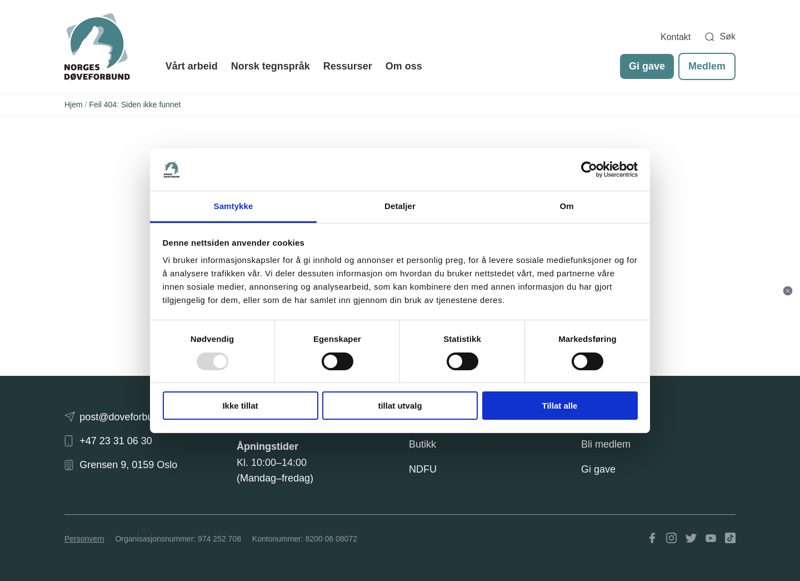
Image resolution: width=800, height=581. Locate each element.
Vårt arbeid (192, 66)
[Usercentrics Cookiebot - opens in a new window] (589, 169)
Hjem (73, 104)
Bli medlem (606, 444)
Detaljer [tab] (400, 206)
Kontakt (676, 37)
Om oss (404, 66)
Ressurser (347, 66)
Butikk (422, 444)
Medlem (707, 66)
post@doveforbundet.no (132, 417)
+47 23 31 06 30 (115, 441)
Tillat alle (560, 405)
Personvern (84, 538)
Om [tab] (566, 206)
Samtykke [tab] (233, 206)
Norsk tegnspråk (270, 66)
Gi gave (647, 66)
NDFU (423, 469)
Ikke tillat (240, 405)
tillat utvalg (400, 405)
